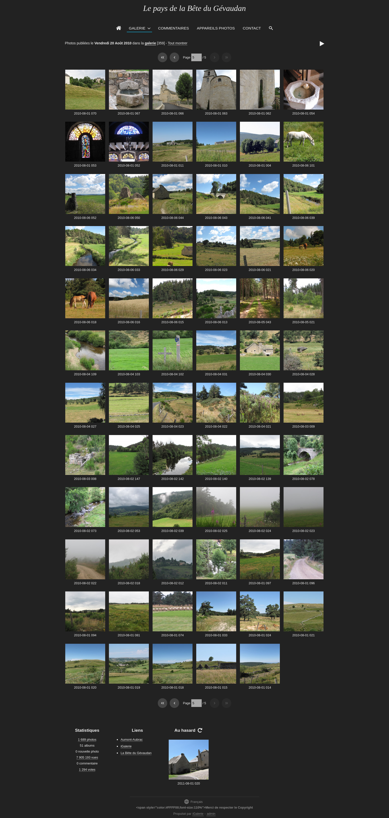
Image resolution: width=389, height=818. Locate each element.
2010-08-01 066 (172, 113)
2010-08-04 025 (129, 426)
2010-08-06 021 (260, 270)
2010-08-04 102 (172, 374)
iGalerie (126, 746)
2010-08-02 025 (216, 531)
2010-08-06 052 (85, 218)
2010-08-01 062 (260, 113)
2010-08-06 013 (216, 322)
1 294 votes (87, 769)
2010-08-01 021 (303, 635)
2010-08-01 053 (85, 165)
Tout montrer (177, 43)
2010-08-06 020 (303, 270)
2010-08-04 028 (303, 374)
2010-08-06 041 (260, 218)
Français (193, 801)
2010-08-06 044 (172, 218)
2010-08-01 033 (216, 635)
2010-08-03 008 (85, 479)
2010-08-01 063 (216, 113)
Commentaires (173, 28)
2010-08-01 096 (303, 583)
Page (186, 57)
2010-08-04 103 (129, 374)
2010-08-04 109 (85, 374)
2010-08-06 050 (129, 218)
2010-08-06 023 (216, 270)
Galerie (137, 28)
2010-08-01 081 (129, 635)
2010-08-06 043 (216, 218)
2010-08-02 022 (85, 583)
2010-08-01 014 (260, 687)
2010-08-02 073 (85, 531)
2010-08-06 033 (129, 270)
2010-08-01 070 (85, 113)
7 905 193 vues (87, 757)
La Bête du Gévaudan (136, 753)
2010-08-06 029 (172, 270)
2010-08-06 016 (129, 322)
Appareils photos (216, 28)
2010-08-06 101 (303, 165)
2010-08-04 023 (172, 426)
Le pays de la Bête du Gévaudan (194, 8)
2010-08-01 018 (172, 687)
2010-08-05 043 (260, 322)
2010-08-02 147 (129, 479)
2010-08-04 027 (85, 426)
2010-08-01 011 (172, 165)
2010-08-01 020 (85, 687)
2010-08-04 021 (260, 426)
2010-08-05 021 (303, 322)
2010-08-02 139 (260, 479)
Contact (252, 28)
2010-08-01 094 (85, 635)
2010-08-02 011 (216, 583)
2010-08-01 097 (260, 583)
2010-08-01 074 (172, 635)
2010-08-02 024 (260, 531)
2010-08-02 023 (303, 531)
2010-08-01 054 (303, 113)
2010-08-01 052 (129, 165)
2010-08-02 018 (129, 583)
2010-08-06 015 (172, 322)
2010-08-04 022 (216, 426)
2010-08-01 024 (260, 635)
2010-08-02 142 (172, 479)
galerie (150, 43)
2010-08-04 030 (260, 374)
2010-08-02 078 (303, 479)
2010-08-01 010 (216, 165)
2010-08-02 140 (216, 479)
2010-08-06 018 (85, 322)
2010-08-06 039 (303, 218)
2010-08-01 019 (129, 687)
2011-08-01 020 (189, 783)
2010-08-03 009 (303, 426)
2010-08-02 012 (172, 583)
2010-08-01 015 (216, 687)
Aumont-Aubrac (132, 739)
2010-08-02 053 (129, 531)
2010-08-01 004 (260, 165)
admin (211, 814)
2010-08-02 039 (172, 531)
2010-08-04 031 (216, 374)
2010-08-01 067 (129, 113)
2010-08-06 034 (85, 270)
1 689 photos (87, 739)
